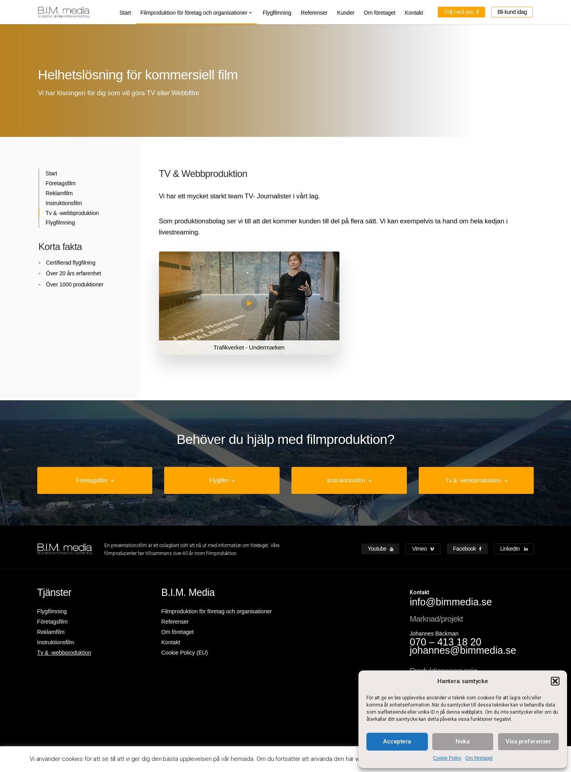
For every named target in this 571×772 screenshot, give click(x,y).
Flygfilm (218, 480)
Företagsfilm (61, 183)
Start (125, 13)
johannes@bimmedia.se (463, 650)
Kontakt (414, 13)
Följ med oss (461, 12)
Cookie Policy (447, 758)
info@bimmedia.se (451, 601)
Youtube (380, 548)
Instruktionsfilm (64, 203)
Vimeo (423, 548)
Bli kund (512, 12)
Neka (462, 741)
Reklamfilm (59, 193)
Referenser (314, 13)
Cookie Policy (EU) (184, 652)
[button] (555, 681)
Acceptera (397, 741)
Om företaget (478, 758)
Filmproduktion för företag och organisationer (193, 13)
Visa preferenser (528, 741)
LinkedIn (514, 548)
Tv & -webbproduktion (72, 213)
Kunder (345, 13)
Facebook (467, 548)
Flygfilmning (277, 13)
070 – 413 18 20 (445, 642)
